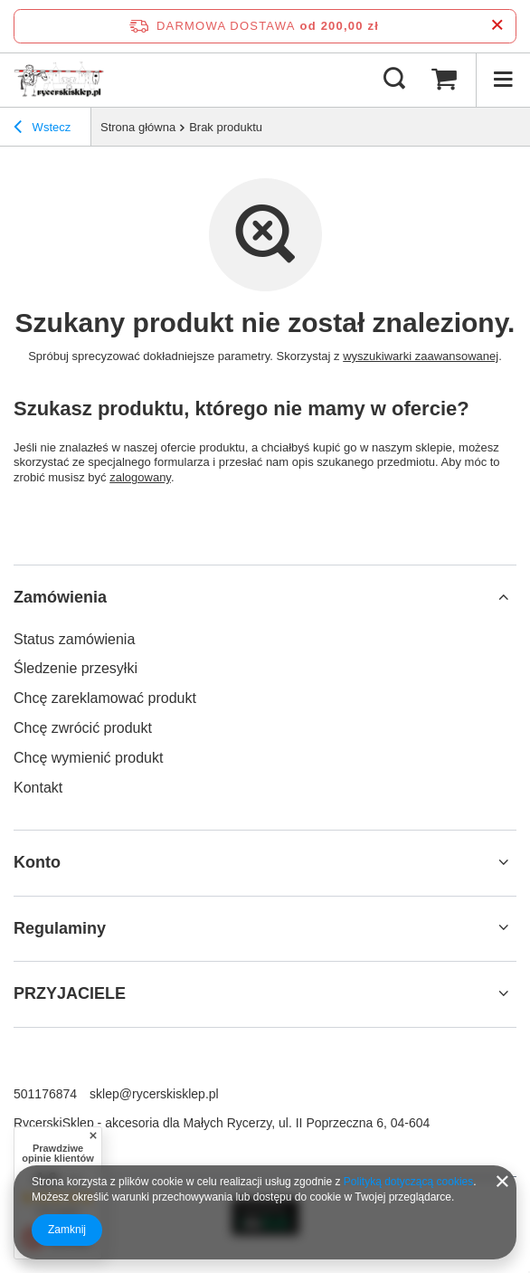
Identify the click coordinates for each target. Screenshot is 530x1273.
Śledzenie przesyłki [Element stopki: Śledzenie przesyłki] (75, 668)
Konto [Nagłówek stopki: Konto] (37, 862)
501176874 (45, 1094)
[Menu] (503, 79)
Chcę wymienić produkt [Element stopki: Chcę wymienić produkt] (88, 757)
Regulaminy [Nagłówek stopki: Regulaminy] (60, 928)
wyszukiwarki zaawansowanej (420, 356)
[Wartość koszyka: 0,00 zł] (444, 79)
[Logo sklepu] (59, 80)
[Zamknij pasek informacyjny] (497, 25)
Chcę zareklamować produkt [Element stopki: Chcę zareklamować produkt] (105, 698)
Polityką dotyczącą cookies (408, 1181)
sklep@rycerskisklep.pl (154, 1094)
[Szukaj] (394, 79)
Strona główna (137, 127)
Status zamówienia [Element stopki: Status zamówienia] (74, 639)
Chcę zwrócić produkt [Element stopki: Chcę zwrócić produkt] (83, 728)
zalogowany (140, 477)
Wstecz (42, 129)
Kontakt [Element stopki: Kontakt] (38, 787)
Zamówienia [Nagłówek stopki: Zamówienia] (60, 597)
